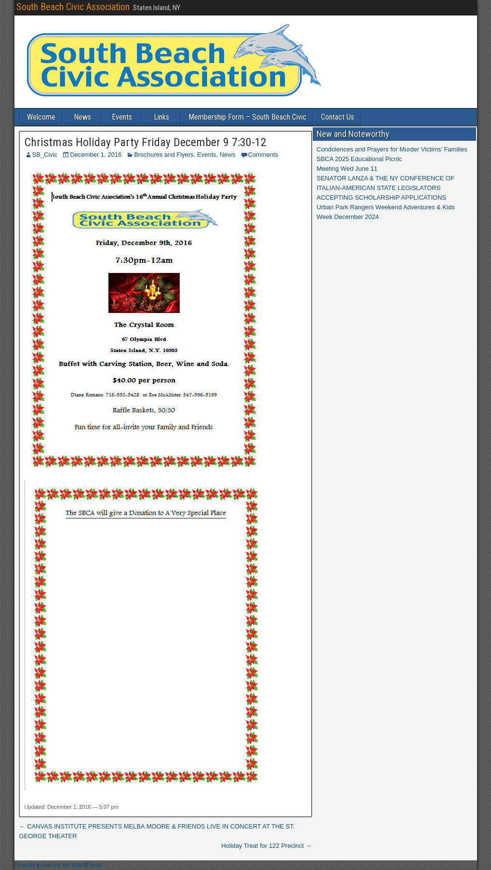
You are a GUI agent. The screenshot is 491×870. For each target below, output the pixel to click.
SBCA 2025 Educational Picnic (359, 159)
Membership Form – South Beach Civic (247, 117)
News (82, 117)
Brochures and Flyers (164, 154)
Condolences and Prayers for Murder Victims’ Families (392, 149)
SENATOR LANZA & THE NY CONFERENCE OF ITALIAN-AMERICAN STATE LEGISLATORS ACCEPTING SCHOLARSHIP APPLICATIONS (385, 188)
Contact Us (337, 117)
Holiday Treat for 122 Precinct (262, 845)
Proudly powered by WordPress (58, 865)
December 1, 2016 (95, 154)
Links (161, 117)
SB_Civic (45, 154)
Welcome (41, 117)
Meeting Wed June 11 (347, 168)
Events (122, 117)
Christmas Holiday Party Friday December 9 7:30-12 (145, 142)
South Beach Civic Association (73, 7)
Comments (263, 154)
